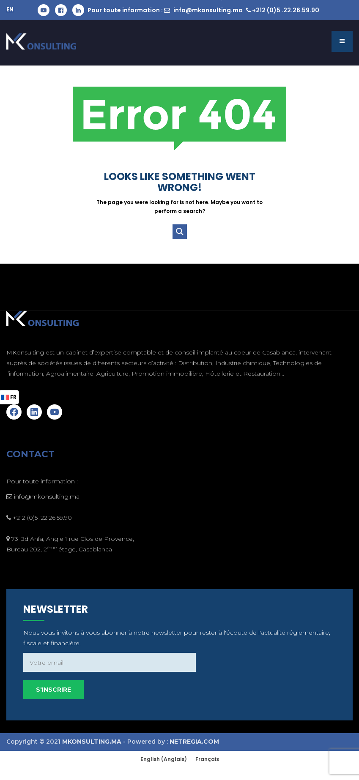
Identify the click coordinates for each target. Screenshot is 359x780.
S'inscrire (276, 679)
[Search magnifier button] (180, 231)
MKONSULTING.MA (91, 741)
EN (10, 9)
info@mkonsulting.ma (208, 10)
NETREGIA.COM (194, 741)
